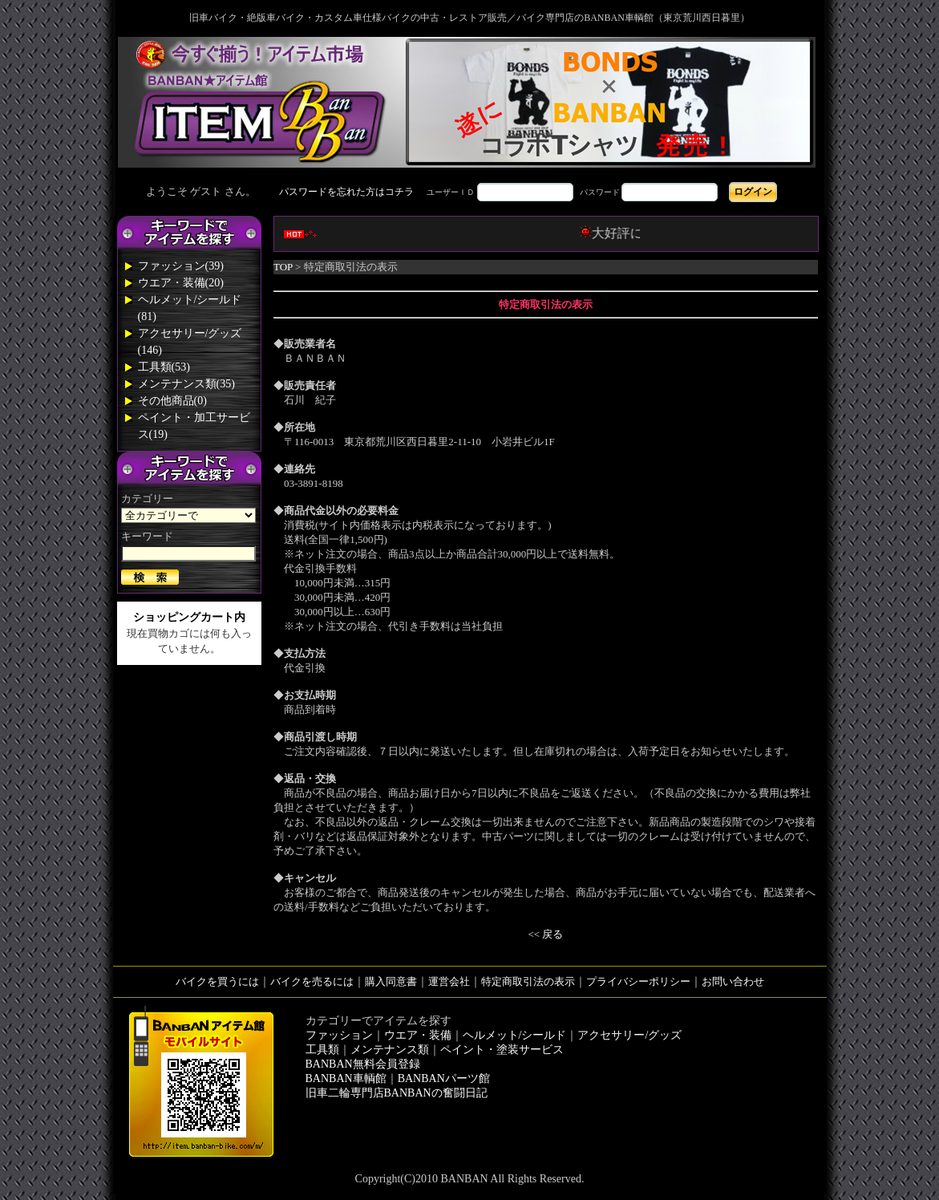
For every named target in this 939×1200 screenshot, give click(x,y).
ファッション (339, 1035)
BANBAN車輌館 (346, 1078)
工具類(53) (164, 367)
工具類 (322, 1050)
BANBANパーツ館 (444, 1078)
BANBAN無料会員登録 (363, 1064)
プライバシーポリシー (638, 981)
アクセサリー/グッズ (629, 1035)
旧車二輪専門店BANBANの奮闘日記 (397, 1093)
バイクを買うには (217, 981)
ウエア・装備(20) (181, 283)
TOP (283, 267)
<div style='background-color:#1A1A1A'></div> (470, 192)
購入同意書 (391, 981)
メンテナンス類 (389, 1050)
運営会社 (449, 981)
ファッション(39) (181, 266)
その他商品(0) (172, 401)
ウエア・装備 (417, 1035)
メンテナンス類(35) (186, 384)
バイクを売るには (312, 981)
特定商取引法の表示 (528, 981)
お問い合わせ (733, 981)
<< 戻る (546, 934)
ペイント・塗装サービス (502, 1050)
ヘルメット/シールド (515, 1035)
